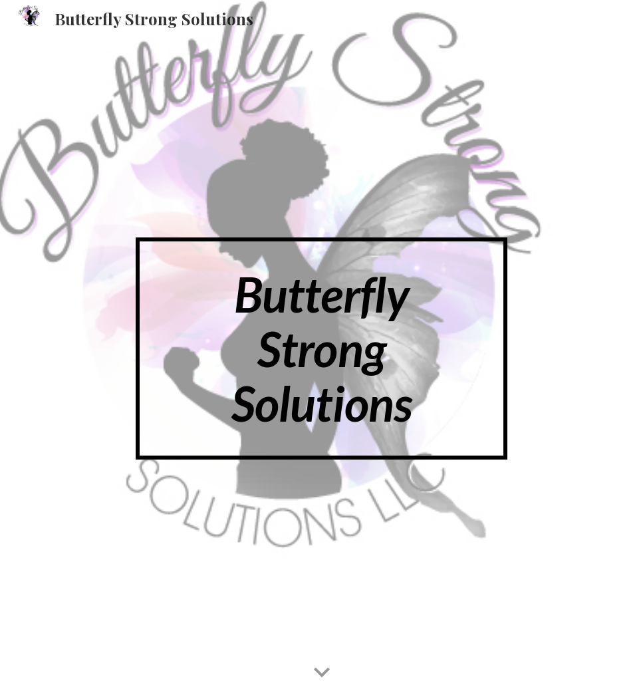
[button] (322, 673)
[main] (321, 348)
